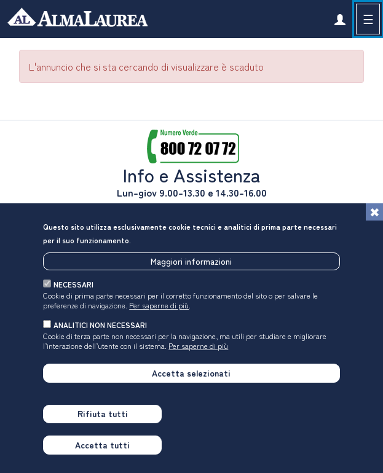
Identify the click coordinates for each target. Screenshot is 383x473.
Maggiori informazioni (191, 261)
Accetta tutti (102, 445)
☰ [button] (368, 19)
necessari (73, 284)
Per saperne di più (159, 305)
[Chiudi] (374, 212)
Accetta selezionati (191, 373)
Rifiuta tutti (102, 413)
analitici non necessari (100, 324)
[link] (339, 19)
